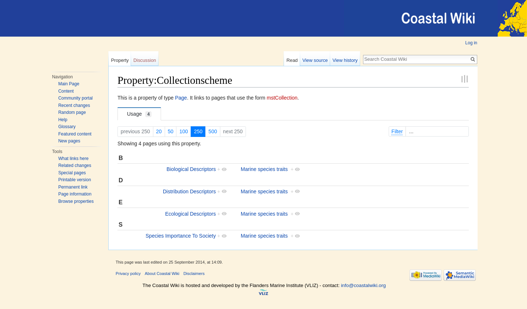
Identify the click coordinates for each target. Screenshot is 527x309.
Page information (74, 194)
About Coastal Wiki (162, 273)
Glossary (66, 126)
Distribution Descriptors (189, 191)
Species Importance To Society (181, 236)
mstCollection (282, 98)
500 (213, 131)
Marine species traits (264, 169)
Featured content (74, 134)
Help (62, 119)
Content (66, 91)
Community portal (75, 98)
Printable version (74, 179)
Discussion (145, 60)
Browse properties (76, 201)
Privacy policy (128, 273)
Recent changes (74, 105)
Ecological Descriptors (190, 214)
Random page (72, 112)
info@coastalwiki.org (363, 285)
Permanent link (72, 187)
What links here (73, 158)
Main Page (68, 83)
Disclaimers (194, 273)
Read (292, 60)
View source (315, 60)
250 (198, 131)
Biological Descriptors (191, 169)
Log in (471, 42)
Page (181, 98)
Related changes (74, 165)
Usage (139, 114)
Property (119, 60)
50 (170, 131)
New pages (69, 141)
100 (183, 131)
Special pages (72, 172)
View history (345, 60)
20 (159, 131)
